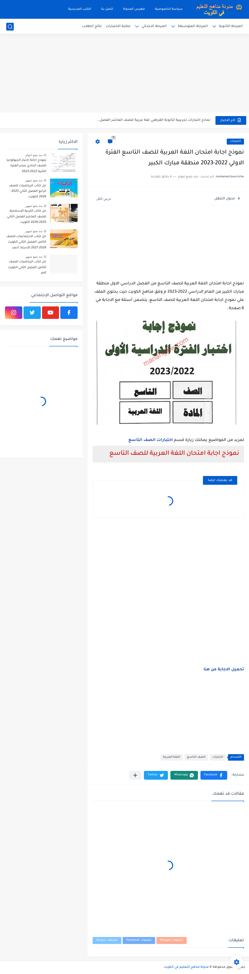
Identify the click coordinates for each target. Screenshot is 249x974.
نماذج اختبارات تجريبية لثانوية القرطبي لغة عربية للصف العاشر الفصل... (153, 120)
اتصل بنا (107, 9)
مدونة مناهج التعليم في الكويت (186, 967)
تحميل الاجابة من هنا (223, 669)
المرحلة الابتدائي (154, 26)
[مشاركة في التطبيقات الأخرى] (135, 775)
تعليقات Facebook (138, 940)
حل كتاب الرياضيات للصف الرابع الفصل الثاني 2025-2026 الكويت (27, 191)
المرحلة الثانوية (231, 26)
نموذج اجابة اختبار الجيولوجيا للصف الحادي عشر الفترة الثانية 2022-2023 (26, 166)
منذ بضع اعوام (34, 155)
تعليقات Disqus (107, 940)
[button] (213, 775)
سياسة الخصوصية (169, 9)
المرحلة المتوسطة (193, 26)
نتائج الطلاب (92, 26)
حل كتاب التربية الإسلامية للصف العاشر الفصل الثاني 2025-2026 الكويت (26, 216)
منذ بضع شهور (34, 180)
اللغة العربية (171, 757)
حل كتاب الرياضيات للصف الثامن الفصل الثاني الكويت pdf (27, 267)
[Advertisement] (124, 74)
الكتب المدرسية (79, 9)
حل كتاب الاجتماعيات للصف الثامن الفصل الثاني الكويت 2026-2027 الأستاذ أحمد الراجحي (26, 243)
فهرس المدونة (134, 9)
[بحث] (10, 27)
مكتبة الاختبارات (118, 26)
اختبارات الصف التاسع (150, 440)
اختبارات (235, 141)
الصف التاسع (196, 757)
